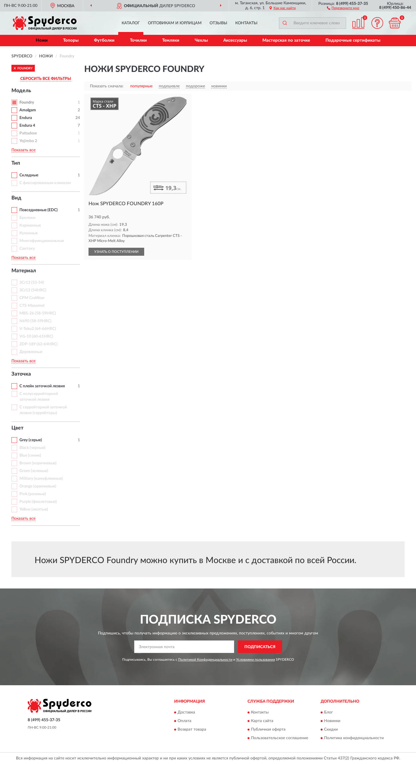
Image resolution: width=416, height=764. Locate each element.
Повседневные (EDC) (38, 210)
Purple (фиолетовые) (38, 502)
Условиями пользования (255, 659)
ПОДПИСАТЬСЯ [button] (260, 647)
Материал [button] (23, 270)
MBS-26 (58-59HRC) (37, 313)
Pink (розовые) (32, 494)
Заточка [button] (21, 374)
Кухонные (28, 233)
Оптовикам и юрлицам (175, 23)
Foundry (26, 102)
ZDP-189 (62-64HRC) (38, 344)
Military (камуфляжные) (41, 479)
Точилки (138, 40)
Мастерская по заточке (286, 40)
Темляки (170, 40)
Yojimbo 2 (28, 141)
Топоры (71, 40)
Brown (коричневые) (38, 463)
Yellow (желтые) (33, 509)
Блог (328, 712)
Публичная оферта (268, 729)
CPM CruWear (32, 298)
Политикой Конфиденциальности (205, 659)
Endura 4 (27, 126)
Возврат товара (192, 729)
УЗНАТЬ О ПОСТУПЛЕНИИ (116, 251)
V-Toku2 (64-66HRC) (37, 329)
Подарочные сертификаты (352, 40)
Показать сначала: (107, 86)
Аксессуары (235, 40)
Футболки (104, 40)
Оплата (184, 721)
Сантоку (27, 249)
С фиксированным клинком (45, 183)
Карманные (30, 225)
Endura (25, 118)
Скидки (331, 729)
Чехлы (201, 40)
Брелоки (27, 218)
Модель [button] (21, 90)
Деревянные (30, 352)
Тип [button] (15, 163)
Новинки (332, 721)
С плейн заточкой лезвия (42, 386)
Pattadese (28, 133)
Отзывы (218, 23)
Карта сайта (262, 721)
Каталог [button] (131, 23)
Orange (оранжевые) (37, 486)
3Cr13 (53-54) (31, 283)
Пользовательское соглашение (279, 738)
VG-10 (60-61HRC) (36, 336)
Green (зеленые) (33, 471)
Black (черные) (32, 448)
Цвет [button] (17, 428)
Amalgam (27, 110)
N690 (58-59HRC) (35, 321)
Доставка (186, 712)
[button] (343, 7)
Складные (28, 175)
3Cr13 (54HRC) (32, 290)
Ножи (42, 40)
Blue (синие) (30, 455)
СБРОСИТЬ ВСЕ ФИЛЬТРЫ (45, 79)
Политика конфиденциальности (354, 738)
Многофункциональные (41, 241)
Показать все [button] (23, 150)
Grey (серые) (30, 440)
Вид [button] (16, 198)
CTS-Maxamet (32, 306)
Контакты (246, 23)
